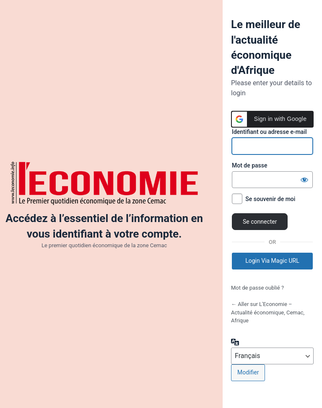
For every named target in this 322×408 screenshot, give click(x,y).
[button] (272, 119)
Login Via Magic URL (272, 260)
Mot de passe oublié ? (257, 288)
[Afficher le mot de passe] (304, 179)
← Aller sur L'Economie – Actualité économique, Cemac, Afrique (267, 312)
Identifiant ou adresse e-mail (269, 131)
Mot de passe (249, 165)
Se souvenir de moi (270, 199)
